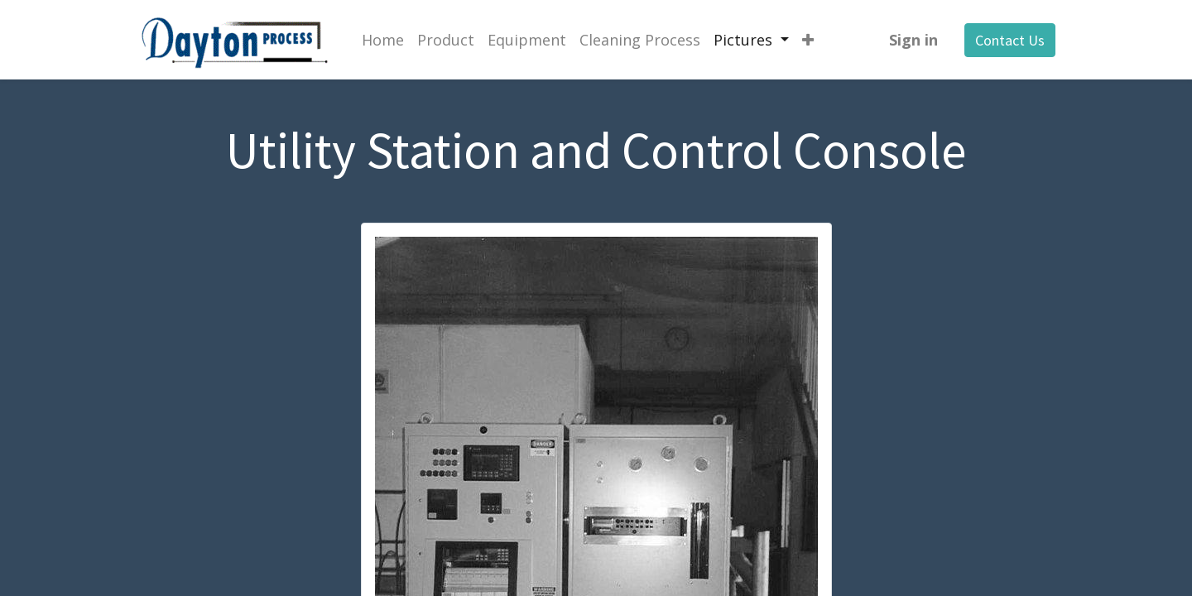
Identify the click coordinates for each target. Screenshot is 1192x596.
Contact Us (1010, 40)
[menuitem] (383, 40)
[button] (807, 40)
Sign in (913, 40)
